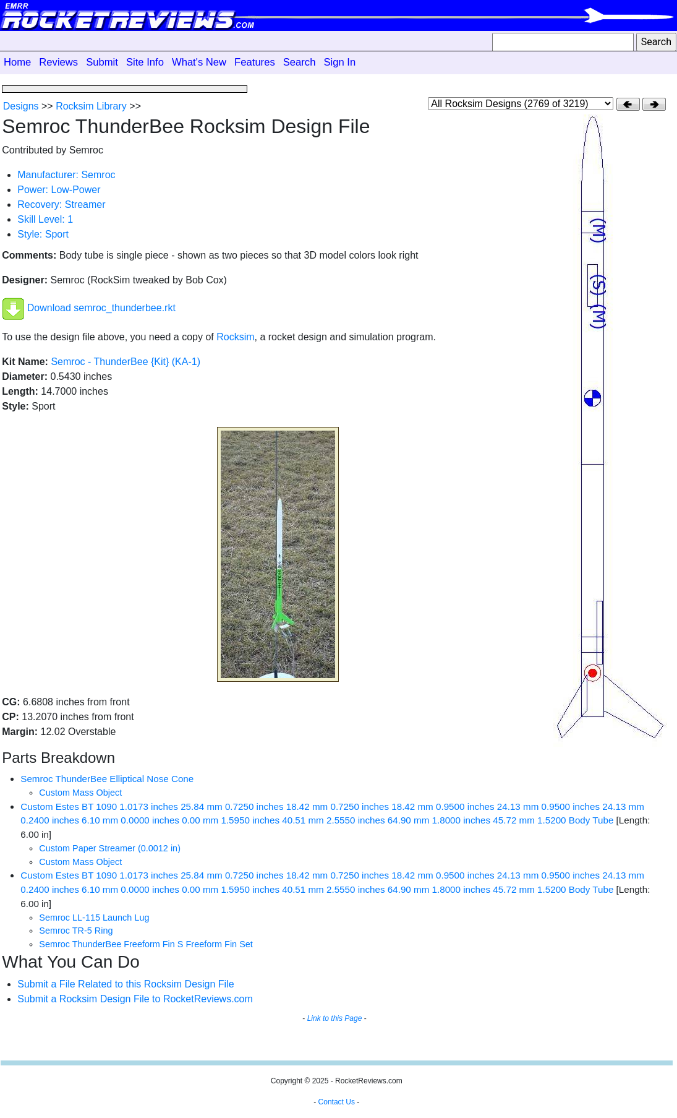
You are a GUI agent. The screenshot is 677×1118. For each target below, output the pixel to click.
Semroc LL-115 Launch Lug (94, 917)
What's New (199, 62)
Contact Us (336, 1102)
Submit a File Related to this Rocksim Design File (125, 984)
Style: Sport (43, 234)
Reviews (58, 62)
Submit (102, 62)
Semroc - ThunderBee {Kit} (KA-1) (125, 361)
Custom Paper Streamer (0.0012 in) (110, 848)
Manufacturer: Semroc (66, 175)
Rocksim (235, 337)
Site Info (145, 62)
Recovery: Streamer (61, 204)
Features (254, 62)
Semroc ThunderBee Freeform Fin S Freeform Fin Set (146, 944)
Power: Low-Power (58, 189)
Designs (21, 106)
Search (299, 62)
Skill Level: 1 (45, 219)
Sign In (339, 62)
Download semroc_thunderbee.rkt (101, 308)
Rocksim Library (91, 106)
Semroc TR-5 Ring (76, 930)
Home (17, 62)
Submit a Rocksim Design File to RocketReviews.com (135, 999)
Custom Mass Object (80, 793)
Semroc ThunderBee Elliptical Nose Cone (107, 778)
